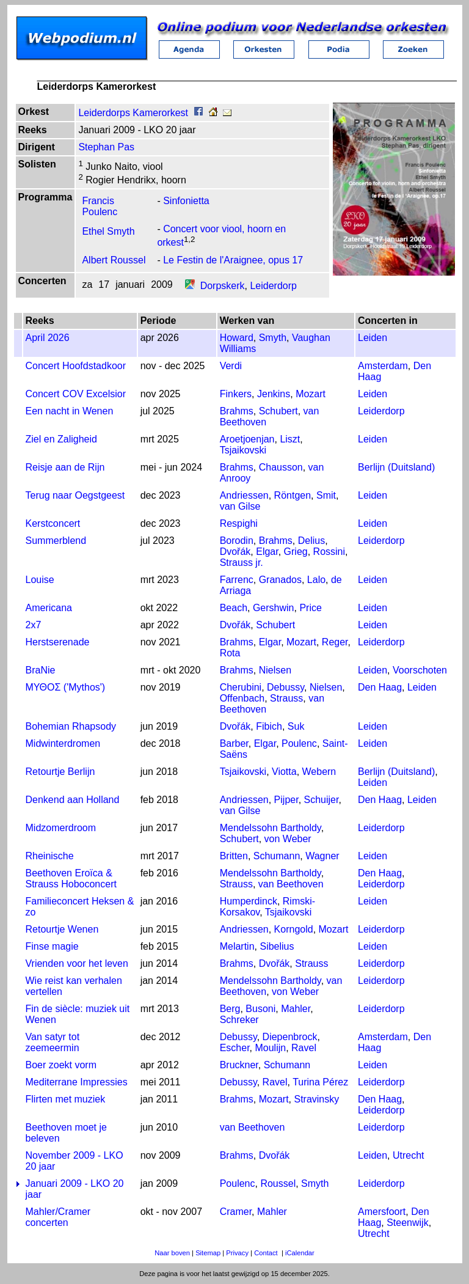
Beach (233, 608)
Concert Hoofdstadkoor (76, 366)
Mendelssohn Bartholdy (270, 828)
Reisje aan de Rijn (65, 467)
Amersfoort (381, 1211)
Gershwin (273, 608)
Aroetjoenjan (247, 439)
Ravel (303, 1048)
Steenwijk (407, 1222)
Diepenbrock (290, 1037)
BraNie (41, 670)
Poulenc (299, 743)
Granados (280, 579)
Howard (236, 337)
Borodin (236, 540)
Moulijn (270, 1048)
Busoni (260, 1008)
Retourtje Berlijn (60, 771)
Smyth (272, 337)
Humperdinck (248, 901)
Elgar (267, 551)
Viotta (284, 771)
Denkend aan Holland (73, 799)
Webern (319, 771)
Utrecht (408, 1155)
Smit (326, 495)
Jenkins (273, 394)
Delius (311, 540)
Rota (230, 653)
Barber (234, 743)
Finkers (236, 394)
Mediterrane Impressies (77, 1082)
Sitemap (207, 1252)
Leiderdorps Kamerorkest (133, 113)
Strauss (286, 698)
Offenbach (242, 698)
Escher (235, 1048)
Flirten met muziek (66, 1099)
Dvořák (235, 551)
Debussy (285, 687)
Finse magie (52, 946)
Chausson (281, 467)
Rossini (329, 551)
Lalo (316, 579)
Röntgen (292, 495)
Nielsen (275, 670)
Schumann (276, 856)
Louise (40, 579)
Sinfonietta (186, 201)
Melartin (237, 946)
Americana (49, 608)
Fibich (269, 726)
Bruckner (239, 1065)
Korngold (293, 929)
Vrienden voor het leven (77, 963)
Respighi (239, 523)
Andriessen (244, 495)
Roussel (278, 1183)
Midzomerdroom (61, 828)
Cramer (236, 1211)
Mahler (295, 1008)
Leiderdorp (273, 286)
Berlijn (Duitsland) (396, 467)
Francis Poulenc (99, 206)
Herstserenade (58, 642)
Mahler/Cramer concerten (58, 1217)
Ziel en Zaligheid (61, 439)
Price (310, 608)
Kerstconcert (53, 523)
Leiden (372, 337)
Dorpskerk (222, 286)
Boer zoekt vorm (61, 1065)
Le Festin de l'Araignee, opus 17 (233, 260)
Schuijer (321, 799)
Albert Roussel (113, 260)
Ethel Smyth (108, 232)
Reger (335, 642)
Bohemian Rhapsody (71, 726)
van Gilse (240, 506)
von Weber (287, 839)
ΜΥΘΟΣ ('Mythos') (66, 687)
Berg (230, 1008)
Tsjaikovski (243, 450)
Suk (296, 726)
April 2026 (48, 337)
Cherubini (240, 687)
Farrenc (236, 579)
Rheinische (50, 856)
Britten (234, 856)
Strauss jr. (241, 562)
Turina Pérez (320, 1082)
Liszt (290, 439)
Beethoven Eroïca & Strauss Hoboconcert (71, 878)
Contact (266, 1252)
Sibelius (277, 946)
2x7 (34, 625)
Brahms (236, 411)
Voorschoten (420, 670)
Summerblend (56, 540)
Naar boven (172, 1252)
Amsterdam (383, 366)
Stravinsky (316, 1099)
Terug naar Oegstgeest (75, 495)
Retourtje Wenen (62, 929)
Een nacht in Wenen (70, 411)
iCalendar (299, 1252)
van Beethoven (291, 884)
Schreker (239, 1019)
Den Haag (380, 687)
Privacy (237, 1252)
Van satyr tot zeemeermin (53, 1042)
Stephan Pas (106, 147)
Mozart (310, 394)
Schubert (278, 411)
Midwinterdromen (63, 743)
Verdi (231, 366)
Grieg (296, 551)
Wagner (322, 856)
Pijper (286, 799)
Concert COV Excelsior (76, 394)
